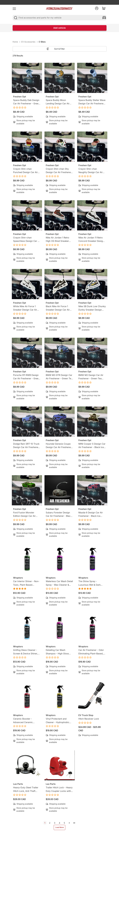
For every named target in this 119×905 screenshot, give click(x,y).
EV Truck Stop (85, 715)
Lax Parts (18, 784)
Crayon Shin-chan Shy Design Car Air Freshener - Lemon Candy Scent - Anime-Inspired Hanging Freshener (59, 170)
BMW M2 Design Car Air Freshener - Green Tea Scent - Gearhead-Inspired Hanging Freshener (90, 377)
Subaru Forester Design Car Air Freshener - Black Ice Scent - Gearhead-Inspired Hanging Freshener (59, 514)
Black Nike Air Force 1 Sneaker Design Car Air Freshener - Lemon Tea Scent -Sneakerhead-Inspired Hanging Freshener (58, 308)
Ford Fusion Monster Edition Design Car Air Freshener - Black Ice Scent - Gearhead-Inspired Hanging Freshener (24, 514)
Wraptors (18, 577)
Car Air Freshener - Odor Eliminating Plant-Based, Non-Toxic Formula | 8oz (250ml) (91, 652)
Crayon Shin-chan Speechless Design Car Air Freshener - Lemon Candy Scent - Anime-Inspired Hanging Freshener (27, 239)
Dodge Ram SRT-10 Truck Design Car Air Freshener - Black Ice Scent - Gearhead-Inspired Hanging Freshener (27, 445)
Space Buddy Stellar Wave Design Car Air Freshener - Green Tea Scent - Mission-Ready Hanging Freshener (92, 102)
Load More (59, 827)
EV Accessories (28, 42)
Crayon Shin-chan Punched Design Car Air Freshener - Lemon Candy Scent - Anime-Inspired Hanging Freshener (26, 170)
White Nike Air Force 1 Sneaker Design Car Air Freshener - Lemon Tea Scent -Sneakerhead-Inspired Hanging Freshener (25, 308)
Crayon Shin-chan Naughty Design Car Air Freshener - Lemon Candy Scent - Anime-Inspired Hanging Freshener (91, 170)
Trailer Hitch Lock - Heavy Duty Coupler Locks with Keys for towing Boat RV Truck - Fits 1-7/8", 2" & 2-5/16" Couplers (59, 789)
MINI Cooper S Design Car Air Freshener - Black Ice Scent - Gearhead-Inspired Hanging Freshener (92, 445)
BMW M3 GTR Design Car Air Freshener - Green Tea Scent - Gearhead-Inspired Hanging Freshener (59, 377)
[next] (69, 823)
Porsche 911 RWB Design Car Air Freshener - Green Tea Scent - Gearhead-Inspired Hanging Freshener (26, 377)
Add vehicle (59, 27)
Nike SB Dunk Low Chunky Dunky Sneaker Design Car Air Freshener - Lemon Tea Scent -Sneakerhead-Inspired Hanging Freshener (92, 308)
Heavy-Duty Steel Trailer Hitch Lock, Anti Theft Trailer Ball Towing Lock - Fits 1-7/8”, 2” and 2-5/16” (26, 789)
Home (15, 42)
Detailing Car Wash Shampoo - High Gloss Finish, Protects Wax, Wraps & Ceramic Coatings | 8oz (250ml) (57, 652)
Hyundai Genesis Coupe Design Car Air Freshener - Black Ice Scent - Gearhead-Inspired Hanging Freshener (59, 445)
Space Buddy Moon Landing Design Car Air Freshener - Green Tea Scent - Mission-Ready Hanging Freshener (57, 102)
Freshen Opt (19, 96)
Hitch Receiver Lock (88, 718)
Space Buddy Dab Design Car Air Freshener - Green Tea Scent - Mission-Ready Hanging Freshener (26, 102)
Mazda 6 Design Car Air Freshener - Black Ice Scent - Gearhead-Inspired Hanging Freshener (90, 514)
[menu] (14, 8)
